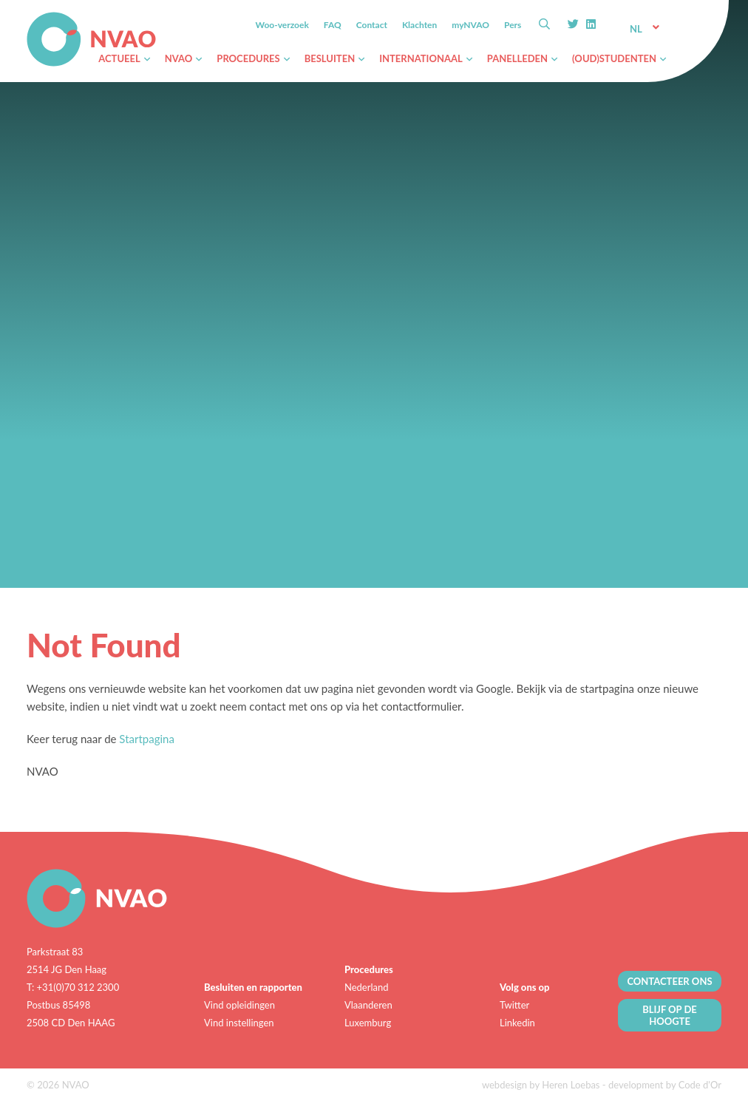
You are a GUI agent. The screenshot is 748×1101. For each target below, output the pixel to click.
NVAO (28, 14)
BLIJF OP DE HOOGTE (669, 1015)
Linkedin (517, 1023)
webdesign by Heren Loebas (541, 1085)
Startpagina (146, 738)
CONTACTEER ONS (669, 981)
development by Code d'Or (664, 1085)
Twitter (514, 1005)
